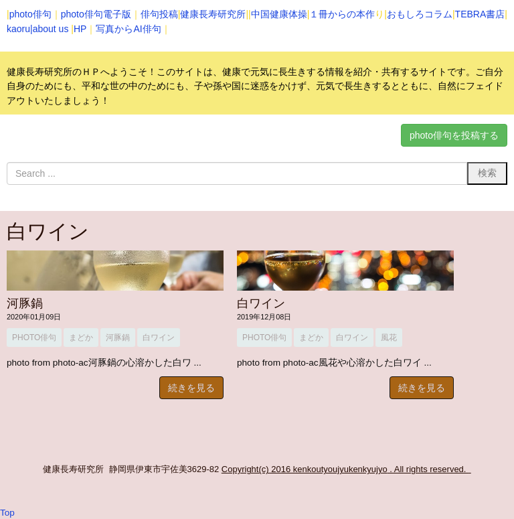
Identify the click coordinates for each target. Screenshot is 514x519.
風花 (389, 337)
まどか (81, 337)
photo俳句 (30, 14)
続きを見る (191, 387)
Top (7, 513)
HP (80, 28)
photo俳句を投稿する (454, 135)
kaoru (18, 28)
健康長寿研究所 (213, 14)
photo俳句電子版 (96, 14)
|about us (49, 28)
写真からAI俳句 (128, 28)
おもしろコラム (419, 14)
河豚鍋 (25, 303)
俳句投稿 (159, 14)
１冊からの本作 (342, 14)
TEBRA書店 (480, 14)
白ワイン (159, 337)
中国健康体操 (279, 14)
